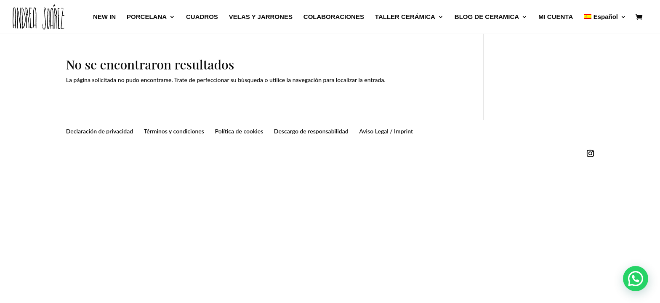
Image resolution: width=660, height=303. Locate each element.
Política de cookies (239, 131)
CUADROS (202, 17)
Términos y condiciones (174, 131)
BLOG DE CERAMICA (487, 17)
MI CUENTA (555, 17)
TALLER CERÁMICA (405, 17)
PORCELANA (147, 17)
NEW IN (104, 17)
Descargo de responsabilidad (311, 131)
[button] (635, 278)
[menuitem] (605, 24)
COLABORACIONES (333, 17)
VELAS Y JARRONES (261, 17)
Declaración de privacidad (99, 131)
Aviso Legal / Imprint (386, 131)
